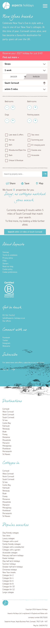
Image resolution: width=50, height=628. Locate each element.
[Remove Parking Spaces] (29, 121)
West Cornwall (8, 412)
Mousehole (7, 440)
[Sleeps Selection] (25, 64)
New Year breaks (9, 572)
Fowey (5, 434)
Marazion (6, 443)
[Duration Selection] (25, 70)
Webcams (6, 346)
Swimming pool (37, 140)
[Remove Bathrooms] (29, 107)
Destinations (12, 402)
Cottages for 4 (8, 578)
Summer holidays (9, 564)
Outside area (36, 150)
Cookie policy (7, 269)
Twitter (5, 340)
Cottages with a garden (11, 550)
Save (27, 183)
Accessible (35, 155)
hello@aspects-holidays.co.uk (14, 318)
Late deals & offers (16, 135)
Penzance (6, 437)
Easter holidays (8, 558)
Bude (5, 432)
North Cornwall (8, 415)
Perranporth (7, 451)
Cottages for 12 (9, 589)
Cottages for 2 (8, 575)
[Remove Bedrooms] (7, 107)
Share (12, 183)
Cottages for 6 (8, 581)
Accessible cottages (10, 553)
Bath (10, 155)
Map (41, 183)
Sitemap (6, 252)
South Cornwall (12, 83)
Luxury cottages (9, 538)
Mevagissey (7, 446)
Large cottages (8, 592)
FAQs (5, 261)
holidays (23, 5)
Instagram (6, 343)
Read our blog (8, 266)
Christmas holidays (10, 570)
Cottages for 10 (9, 587)
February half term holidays (13, 555)
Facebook (6, 338)
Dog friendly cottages (11, 533)
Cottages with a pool (10, 541)
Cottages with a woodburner (13, 547)
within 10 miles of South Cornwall (25, 232)
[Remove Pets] (7, 121)
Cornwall (6, 409)
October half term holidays (13, 567)
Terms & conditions (10, 255)
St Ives (5, 420)
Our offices (7, 321)
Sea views (35, 135)
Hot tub (11, 140)
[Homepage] (6, 5)
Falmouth (6, 426)
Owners (5, 264)
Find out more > (11, 57)
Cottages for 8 (8, 584)
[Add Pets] (13, 121)
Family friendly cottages (12, 544)
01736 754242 (9, 315)
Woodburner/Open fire (17, 150)
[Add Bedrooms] (13, 107)
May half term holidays (11, 561)
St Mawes (6, 454)
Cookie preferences (10, 272)
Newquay (6, 429)
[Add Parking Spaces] (35, 121)
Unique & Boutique (16, 160)
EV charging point (38, 145)
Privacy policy (8, 258)
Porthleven (7, 449)
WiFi (10, 145)
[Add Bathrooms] (35, 107)
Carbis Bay (7, 423)
